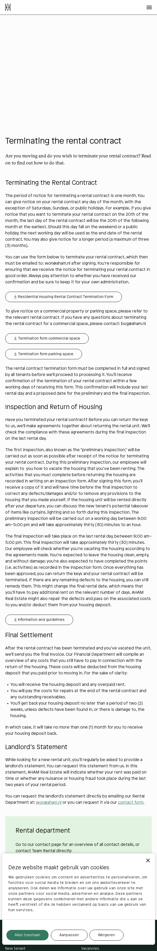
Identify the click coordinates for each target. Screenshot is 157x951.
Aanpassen (69, 935)
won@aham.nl (48, 802)
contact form (130, 802)
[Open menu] (149, 7)
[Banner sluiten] (148, 860)
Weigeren (106, 935)
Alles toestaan (27, 935)
